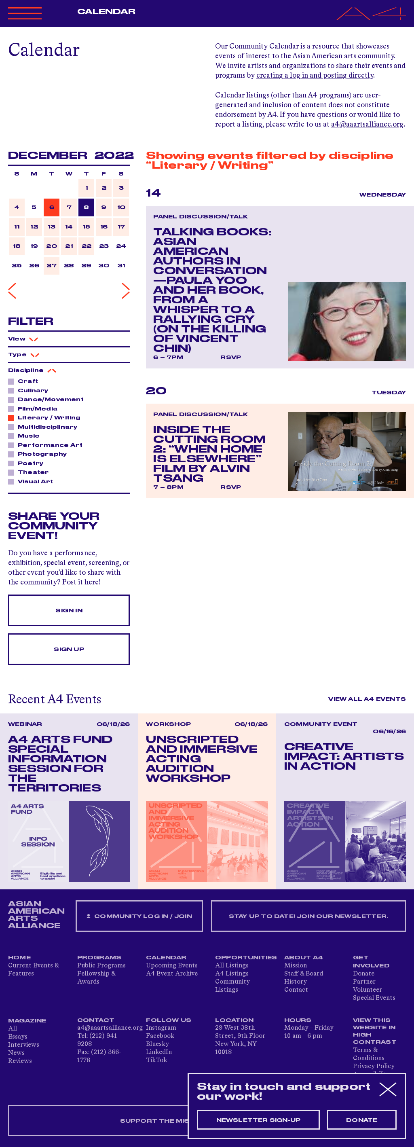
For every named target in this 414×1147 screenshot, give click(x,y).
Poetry (28, 463)
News (16, 1053)
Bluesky (157, 1044)
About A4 (303, 957)
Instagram (161, 1028)
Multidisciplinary (45, 426)
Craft (25, 381)
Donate (363, 974)
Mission (295, 966)
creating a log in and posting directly (314, 75)
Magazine (27, 1020)
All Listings (232, 966)
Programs (99, 957)
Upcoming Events (172, 966)
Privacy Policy (374, 1066)
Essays (17, 1037)
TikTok (156, 1060)
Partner (364, 982)
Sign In (68, 610)
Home (19, 957)
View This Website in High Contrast (375, 1031)
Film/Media (35, 408)
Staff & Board (303, 974)
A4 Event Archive (172, 974)
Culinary (31, 390)
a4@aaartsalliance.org (367, 124)
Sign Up (69, 649)
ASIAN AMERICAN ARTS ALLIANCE (36, 914)
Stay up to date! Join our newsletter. (308, 916)
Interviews (23, 1045)
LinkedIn (159, 1052)
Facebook (160, 1036)
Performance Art (48, 445)
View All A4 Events (367, 699)
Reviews (20, 1061)
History (295, 982)
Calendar (106, 11)
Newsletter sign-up (258, 1120)
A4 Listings (232, 974)
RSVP (230, 357)
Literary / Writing (47, 417)
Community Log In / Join (139, 916)
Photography (40, 454)
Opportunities (246, 957)
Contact (296, 990)
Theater (31, 472)
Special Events (374, 998)
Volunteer (367, 990)
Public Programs (101, 966)
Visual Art (33, 481)
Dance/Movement (48, 399)
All (12, 1029)
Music (26, 435)
